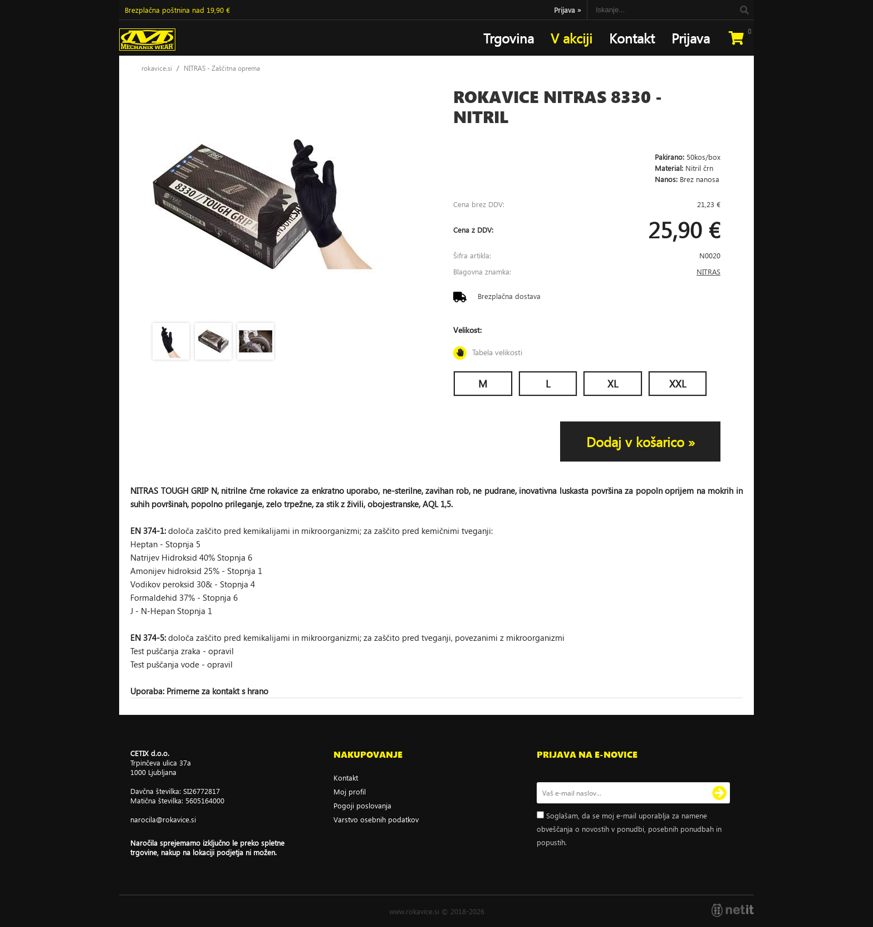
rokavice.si (156, 68)
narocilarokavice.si (163, 819)
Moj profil (349, 791)
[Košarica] (736, 38)
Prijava (567, 9)
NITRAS (708, 271)
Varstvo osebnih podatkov (376, 819)
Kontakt (632, 38)
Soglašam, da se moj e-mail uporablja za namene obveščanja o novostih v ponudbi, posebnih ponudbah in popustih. (629, 829)
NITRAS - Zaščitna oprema (222, 68)
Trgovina (508, 38)
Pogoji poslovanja (362, 805)
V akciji (571, 38)
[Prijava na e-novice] (719, 792)
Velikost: (586, 342)
